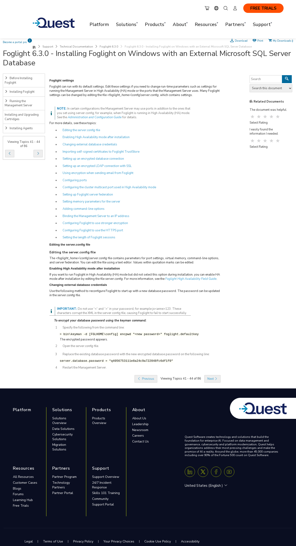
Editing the (70, 130)
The (52, 258)
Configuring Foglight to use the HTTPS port (93, 230)
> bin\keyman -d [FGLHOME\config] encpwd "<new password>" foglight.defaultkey (129, 334)
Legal (29, 541)
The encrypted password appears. (84, 339)
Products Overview (99, 420)
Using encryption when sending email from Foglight (98, 173)
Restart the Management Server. (85, 367)
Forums (18, 494)
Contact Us (140, 441)
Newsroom (140, 430)
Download (241, 40)
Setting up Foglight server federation (88, 194)
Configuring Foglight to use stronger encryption (95, 223)
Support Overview (105, 477)
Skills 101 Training (106, 493)
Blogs (17, 488)
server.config (86, 130)
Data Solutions (63, 429)
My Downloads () (283, 40)
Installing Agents (19, 128)
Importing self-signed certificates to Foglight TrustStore (101, 152)
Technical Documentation (76, 46)
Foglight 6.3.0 (109, 46)
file (97, 130)
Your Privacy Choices (118, 541)
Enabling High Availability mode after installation (96, 137)
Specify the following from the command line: (93, 327)
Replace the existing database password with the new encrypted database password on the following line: (136, 354)
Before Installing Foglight (18, 80)
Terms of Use (53, 541)
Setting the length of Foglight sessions (89, 237)
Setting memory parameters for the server (91, 201)
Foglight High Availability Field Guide (191, 279)
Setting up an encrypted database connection (93, 159)
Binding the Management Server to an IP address (96, 216)
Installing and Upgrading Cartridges (22, 117)
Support (47, 46)
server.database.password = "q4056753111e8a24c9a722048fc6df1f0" (116, 361)
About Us (139, 418)
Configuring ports (75, 180)
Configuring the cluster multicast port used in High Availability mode (109, 187)
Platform (99, 24)
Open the (69, 346)
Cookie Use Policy (157, 541)
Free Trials (21, 505)
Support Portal (103, 504)
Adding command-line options (84, 209)
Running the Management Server (18, 103)
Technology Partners (61, 485)
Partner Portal (62, 493)
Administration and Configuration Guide (95, 117)
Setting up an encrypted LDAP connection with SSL (97, 166)
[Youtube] (229, 472)
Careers (138, 435)
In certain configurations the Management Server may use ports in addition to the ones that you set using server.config (123, 111)
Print (260, 40)
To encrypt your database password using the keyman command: (100, 320)
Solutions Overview (59, 420)
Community (100, 499)
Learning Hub (23, 500)
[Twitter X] (203, 472)
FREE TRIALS (263, 8)
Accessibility (190, 541)
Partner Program (64, 477)
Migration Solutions (59, 447)
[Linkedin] (190, 472)
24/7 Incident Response (101, 485)
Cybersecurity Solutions (62, 436)
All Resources (23, 477)
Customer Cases (25, 482)
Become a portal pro (15, 42)
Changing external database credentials (90, 144)
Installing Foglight (19, 92)
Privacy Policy (83, 541)
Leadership (140, 424)
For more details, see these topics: (73, 123)
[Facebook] (216, 472)
